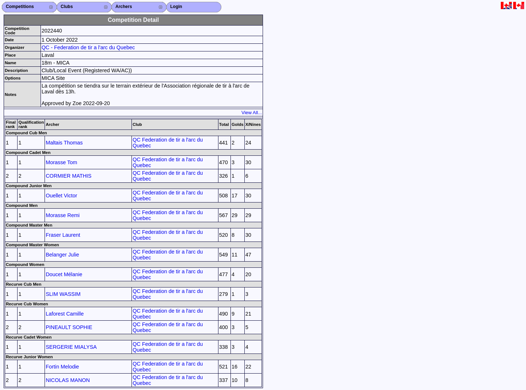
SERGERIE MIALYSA (71, 347)
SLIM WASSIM (63, 294)
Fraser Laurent (63, 235)
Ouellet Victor (61, 195)
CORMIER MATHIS (68, 176)
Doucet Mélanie (64, 274)
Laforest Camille (65, 314)
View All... (251, 112)
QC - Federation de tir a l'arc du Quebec (88, 47)
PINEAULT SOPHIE (69, 327)
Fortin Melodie (62, 367)
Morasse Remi (63, 215)
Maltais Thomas (64, 143)
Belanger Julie (62, 255)
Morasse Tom (61, 162)
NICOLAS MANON (68, 380)
